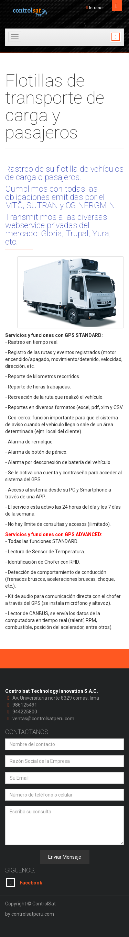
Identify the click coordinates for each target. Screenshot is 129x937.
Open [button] (117, 5)
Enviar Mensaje (64, 857)
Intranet (96, 7)
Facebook (24, 882)
